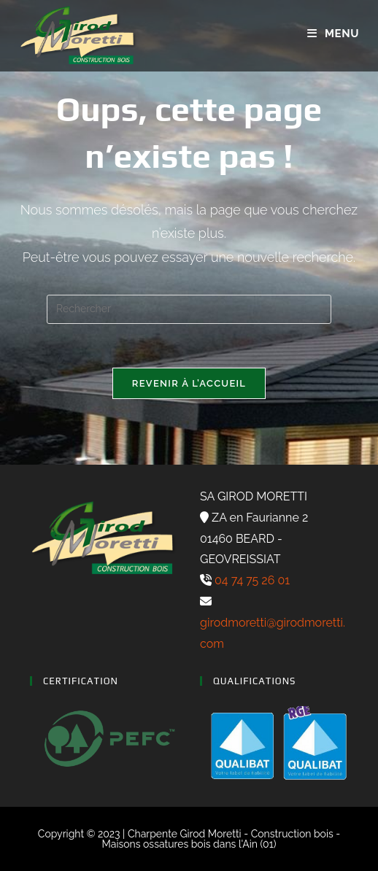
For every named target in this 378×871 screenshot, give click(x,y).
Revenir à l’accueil (189, 383)
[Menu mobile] (333, 33)
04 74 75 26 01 (251, 580)
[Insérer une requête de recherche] (189, 309)
